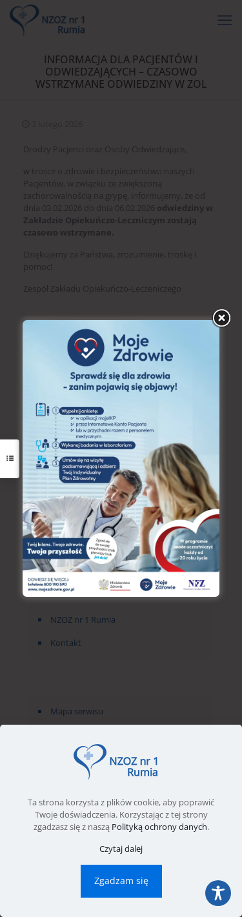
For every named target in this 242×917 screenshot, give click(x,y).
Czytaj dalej (121, 848)
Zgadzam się (121, 880)
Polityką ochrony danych (159, 826)
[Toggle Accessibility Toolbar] (218, 893)
